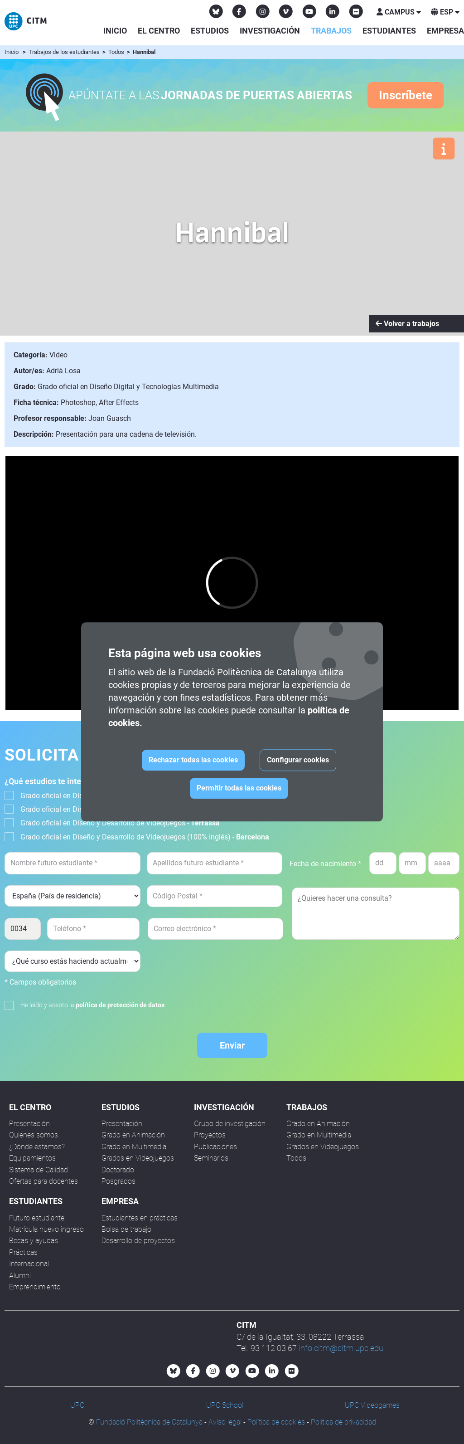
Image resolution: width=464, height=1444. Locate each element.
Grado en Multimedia (134, 1146)
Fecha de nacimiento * (325, 863)
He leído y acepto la (92, 1005)
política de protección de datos (120, 1005)
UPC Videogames (372, 1405)
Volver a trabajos (407, 323)
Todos (117, 52)
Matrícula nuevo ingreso (46, 1229)
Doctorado (118, 1170)
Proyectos (210, 1135)
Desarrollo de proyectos (138, 1240)
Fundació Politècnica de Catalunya (149, 1422)
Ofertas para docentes (43, 1181)
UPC (77, 1405)
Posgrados (118, 1181)
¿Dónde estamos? (37, 1146)
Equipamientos (32, 1158)
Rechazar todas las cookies (193, 760)
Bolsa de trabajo (126, 1229)
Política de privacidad (343, 1422)
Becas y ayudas (33, 1240)
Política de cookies (276, 1422)
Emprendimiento (35, 1287)
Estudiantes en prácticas (140, 1218)
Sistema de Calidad (38, 1170)
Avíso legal (225, 1422)
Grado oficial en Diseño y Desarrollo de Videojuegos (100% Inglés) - (144, 837)
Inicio (115, 30)
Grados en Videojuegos (138, 1158)
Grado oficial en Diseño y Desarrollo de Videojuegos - (120, 823)
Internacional (29, 1263)
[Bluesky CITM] (216, 11)
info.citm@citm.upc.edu (341, 1348)
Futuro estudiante (36, 1218)
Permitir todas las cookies (239, 788)
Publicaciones (215, 1146)
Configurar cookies (298, 760)
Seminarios (211, 1158)
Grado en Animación (133, 1135)
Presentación (29, 1123)
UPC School (224, 1405)
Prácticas (23, 1252)
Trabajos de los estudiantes (65, 52)
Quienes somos (33, 1135)
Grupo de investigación (230, 1123)
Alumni (20, 1275)
